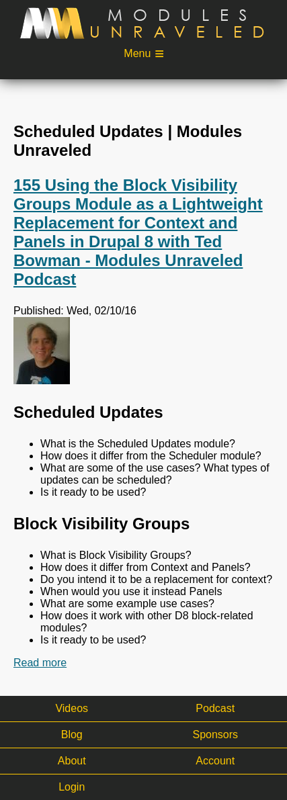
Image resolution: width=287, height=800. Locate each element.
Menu (137, 53)
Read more (40, 663)
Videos (71, 708)
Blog (72, 734)
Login (71, 787)
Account (215, 760)
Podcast (215, 708)
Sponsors (215, 734)
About (72, 760)
